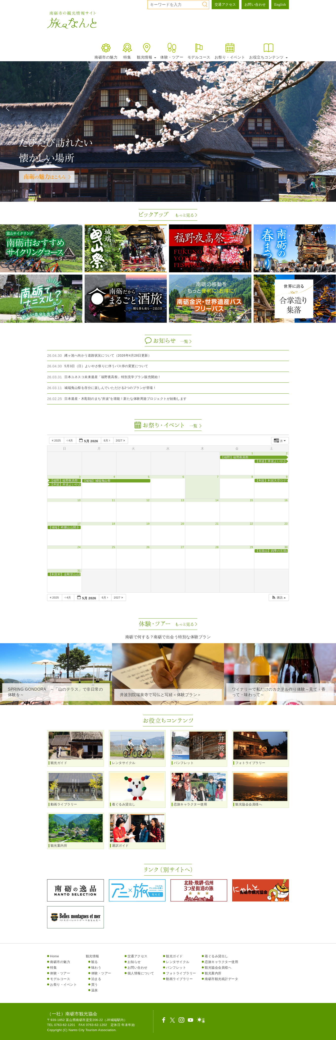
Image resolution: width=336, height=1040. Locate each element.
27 (182, 547)
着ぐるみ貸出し (216, 956)
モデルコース (198, 50)
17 (79, 523)
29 (251, 547)
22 (251, 523)
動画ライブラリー (179, 979)
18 (113, 523)
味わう (96, 967)
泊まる (96, 979)
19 (147, 523)
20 (182, 523)
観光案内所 (213, 973)
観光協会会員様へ (218, 967)
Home (54, 956)
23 (286, 523)
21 (217, 523)
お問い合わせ (255, 4)
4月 (70, 440)
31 (79, 570)
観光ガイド (174, 956)
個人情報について (141, 973)
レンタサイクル (177, 962)
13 (182, 500)
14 (217, 500)
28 (217, 547)
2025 (57, 440)
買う (94, 984)
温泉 (94, 990)
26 (147, 547)
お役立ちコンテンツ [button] (268, 50)
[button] (8, 108)
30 (286, 547)
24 (79, 547)
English (280, 4)
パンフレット (176, 967)
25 (113, 547)
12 (147, 500)
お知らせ (134, 962)
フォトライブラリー (181, 973)
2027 (121, 440)
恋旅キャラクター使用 (221, 962)
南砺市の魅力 (105, 50)
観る (94, 962)
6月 (107, 440)
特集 (127, 50)
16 (286, 500)
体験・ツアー (171, 50)
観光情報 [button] (146, 50)
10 (79, 500)
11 (113, 500)
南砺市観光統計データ (221, 979)
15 (251, 500)
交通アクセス (225, 4)
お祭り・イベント (230, 50)
